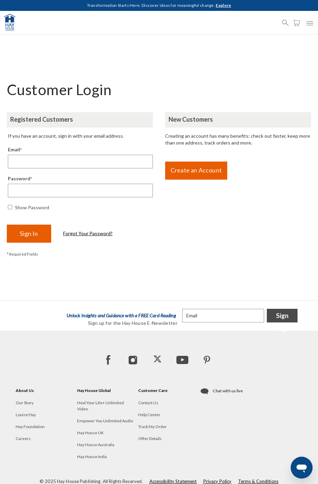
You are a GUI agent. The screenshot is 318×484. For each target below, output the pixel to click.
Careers (23, 438)
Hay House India (92, 456)
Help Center (149, 414)
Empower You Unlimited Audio (105, 420)
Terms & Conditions (258, 481)
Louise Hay (26, 414)
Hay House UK (90, 432)
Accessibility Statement (173, 481)
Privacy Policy (217, 481)
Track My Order (152, 426)
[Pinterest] (206, 359)
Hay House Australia (95, 444)
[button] (287, 19)
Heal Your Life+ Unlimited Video (100, 405)
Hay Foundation (30, 426)
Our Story (24, 402)
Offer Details (150, 438)
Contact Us (148, 402)
